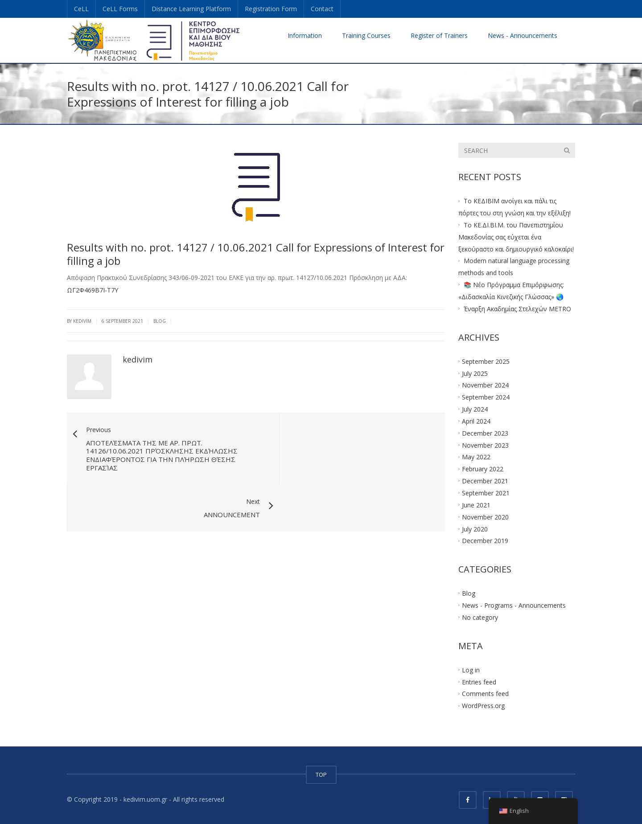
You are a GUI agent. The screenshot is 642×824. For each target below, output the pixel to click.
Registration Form (271, 8)
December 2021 (485, 481)
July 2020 (475, 528)
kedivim (137, 359)
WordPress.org (483, 705)
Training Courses (366, 35)
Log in (471, 669)
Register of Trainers (439, 35)
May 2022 (476, 457)
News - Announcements (522, 35)
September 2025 (486, 361)
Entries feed (479, 681)
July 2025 (475, 373)
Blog (159, 321)
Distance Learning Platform (191, 8)
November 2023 (485, 445)
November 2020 (485, 516)
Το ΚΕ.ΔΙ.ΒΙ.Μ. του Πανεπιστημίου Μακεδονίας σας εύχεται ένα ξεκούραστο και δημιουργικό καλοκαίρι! (516, 237)
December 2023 (485, 432)
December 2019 (485, 540)
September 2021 (486, 493)
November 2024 (485, 385)
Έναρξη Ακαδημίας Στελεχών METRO (517, 309)
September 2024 (486, 397)
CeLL (81, 8)
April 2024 (476, 421)
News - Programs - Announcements (514, 605)
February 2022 (482, 469)
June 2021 (476, 504)
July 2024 (475, 409)
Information (305, 35)
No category (480, 617)
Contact (322, 8)
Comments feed (485, 693)
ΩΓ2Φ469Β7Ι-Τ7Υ (92, 290)
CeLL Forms (120, 8)
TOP (321, 774)
